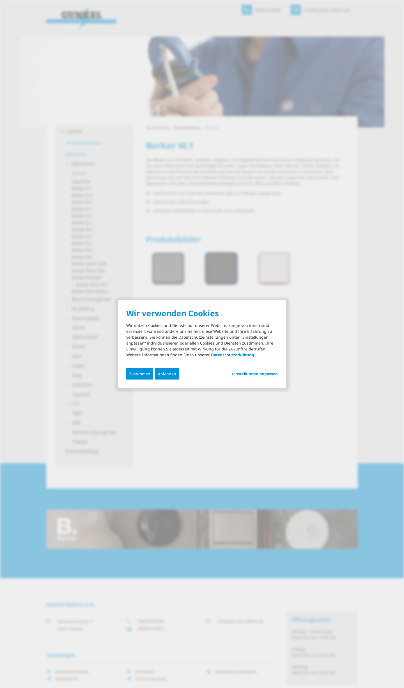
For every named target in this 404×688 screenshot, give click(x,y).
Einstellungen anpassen (255, 373)
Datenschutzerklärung (232, 354)
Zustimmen (139, 373)
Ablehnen (167, 373)
